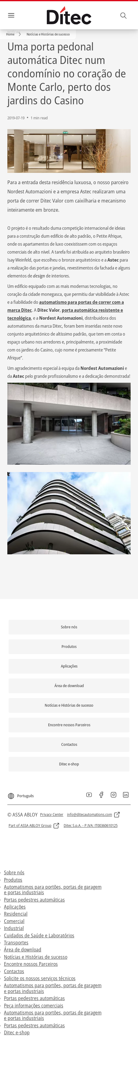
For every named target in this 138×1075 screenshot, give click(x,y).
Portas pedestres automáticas (34, 899)
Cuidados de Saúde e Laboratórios (39, 935)
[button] (48, 34)
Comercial (14, 921)
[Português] (20, 793)
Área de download (22, 949)
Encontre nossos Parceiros (31, 964)
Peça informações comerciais (33, 1005)
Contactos (14, 971)
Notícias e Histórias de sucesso (35, 957)
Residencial (16, 913)
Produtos (13, 879)
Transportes (16, 942)
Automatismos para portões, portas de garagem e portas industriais (53, 889)
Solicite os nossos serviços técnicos (40, 978)
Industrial (14, 928)
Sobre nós (14, 872)
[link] (14, 34)
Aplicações (15, 906)
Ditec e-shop (17, 1032)
